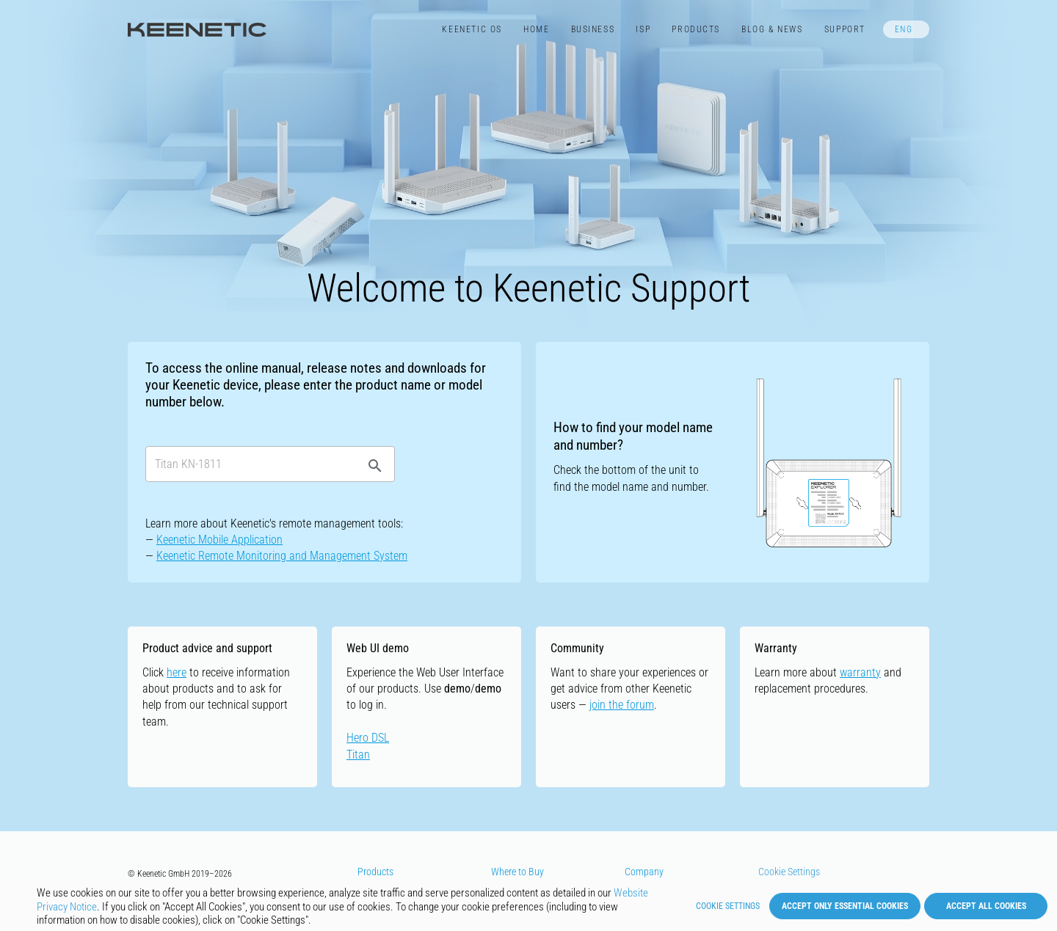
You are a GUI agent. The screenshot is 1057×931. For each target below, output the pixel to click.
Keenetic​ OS (471, 29)
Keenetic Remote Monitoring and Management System (281, 556)
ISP (643, 29)
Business (593, 29)
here (176, 672)
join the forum (621, 705)
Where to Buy (517, 871)
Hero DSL (367, 738)
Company (644, 871)
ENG (904, 29)
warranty (860, 672)
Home (536, 29)
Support (844, 29)
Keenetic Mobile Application (219, 540)
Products (696, 29)
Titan (358, 755)
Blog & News (771, 29)
